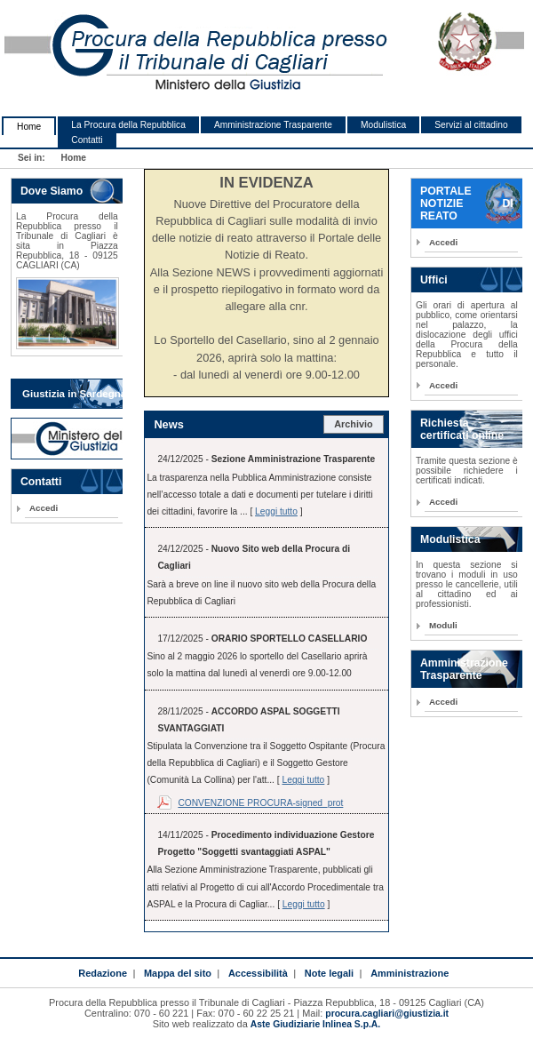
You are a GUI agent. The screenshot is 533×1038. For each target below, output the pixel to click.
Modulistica (383, 125)
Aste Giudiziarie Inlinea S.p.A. (315, 1024)
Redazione (102, 973)
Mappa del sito (177, 973)
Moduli (443, 625)
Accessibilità (258, 973)
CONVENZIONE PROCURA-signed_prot (260, 803)
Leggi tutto (276, 511)
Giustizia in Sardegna (74, 393)
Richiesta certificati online (462, 429)
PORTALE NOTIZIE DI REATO (466, 203)
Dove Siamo (51, 191)
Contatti (86, 140)
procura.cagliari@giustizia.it (387, 1013)
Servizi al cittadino (470, 125)
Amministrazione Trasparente (273, 125)
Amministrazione (409, 973)
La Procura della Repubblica (128, 125)
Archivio (353, 424)
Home (29, 127)
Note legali (329, 973)
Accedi (43, 508)
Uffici (434, 280)
